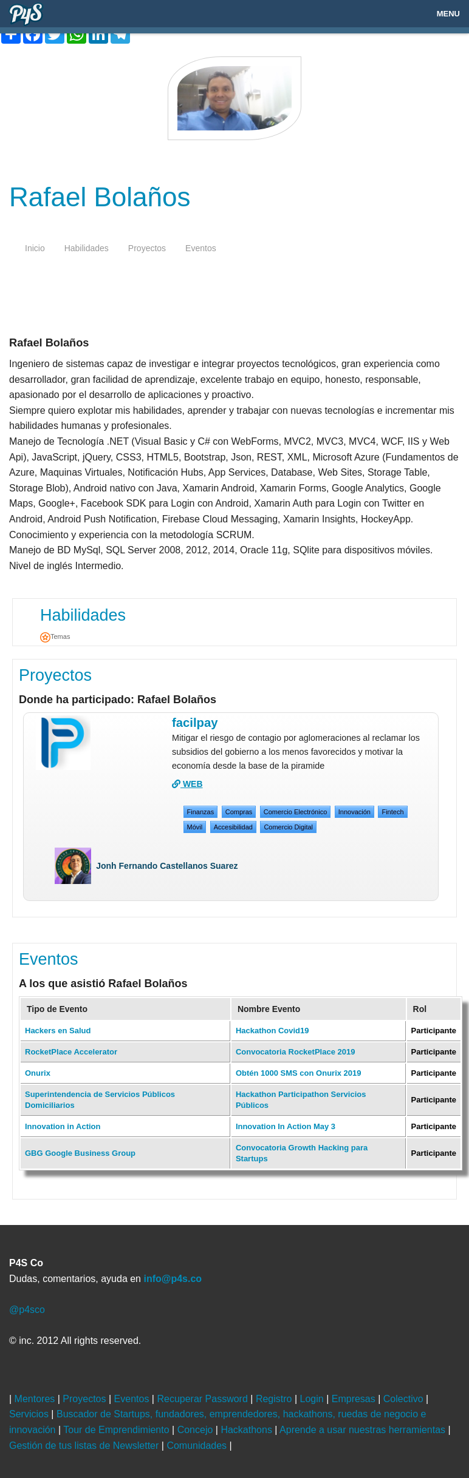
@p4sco (27, 1309)
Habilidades (83, 615)
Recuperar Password (203, 1399)
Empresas (355, 1399)
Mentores (36, 1399)
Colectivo (404, 1399)
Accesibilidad (233, 827)
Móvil (195, 827)
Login (313, 1399)
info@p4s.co (172, 1279)
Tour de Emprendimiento (117, 1430)
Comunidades (197, 1445)
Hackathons (248, 1430)
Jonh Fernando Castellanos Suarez (167, 866)
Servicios (30, 1414)
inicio (35, 248)
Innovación (354, 811)
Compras (239, 811)
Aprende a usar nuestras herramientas (363, 1430)
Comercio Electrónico (295, 811)
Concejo (196, 1430)
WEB (187, 784)
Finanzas (200, 811)
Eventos (48, 959)
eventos (200, 248)
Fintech (392, 811)
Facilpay (195, 722)
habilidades (86, 248)
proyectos (147, 248)
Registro (275, 1399)
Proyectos (55, 675)
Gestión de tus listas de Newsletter (85, 1445)
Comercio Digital (288, 827)
